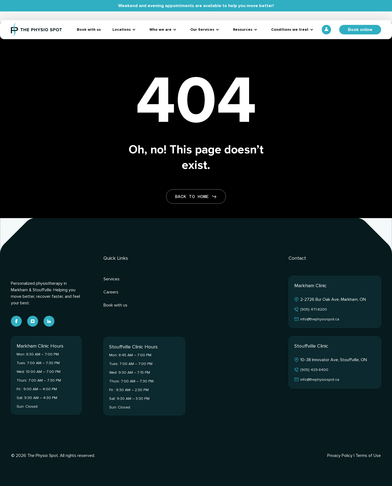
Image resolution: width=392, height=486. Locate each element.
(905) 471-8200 (313, 309)
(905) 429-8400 (314, 369)
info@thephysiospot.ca (319, 319)
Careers (110, 292)
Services (111, 279)
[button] (196, 196)
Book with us (115, 305)
